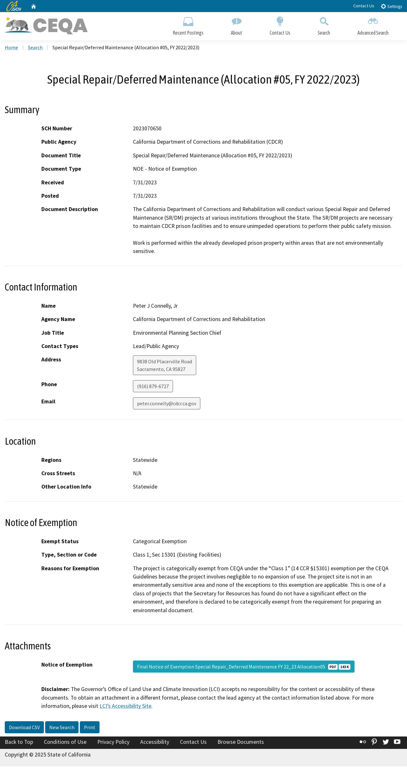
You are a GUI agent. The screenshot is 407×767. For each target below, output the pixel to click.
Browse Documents (240, 742)
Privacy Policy (113, 742)
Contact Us (363, 6)
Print (89, 728)
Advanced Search (373, 25)
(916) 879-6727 (153, 387)
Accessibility (154, 742)
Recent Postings (188, 25)
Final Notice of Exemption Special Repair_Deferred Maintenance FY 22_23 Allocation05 (243, 667)
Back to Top (19, 742)
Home (11, 48)
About (236, 25)
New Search (61, 728)
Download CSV (24, 728)
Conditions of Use (65, 742)
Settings (391, 6)
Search (324, 25)
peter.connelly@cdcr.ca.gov (166, 404)
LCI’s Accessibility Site (125, 706)
